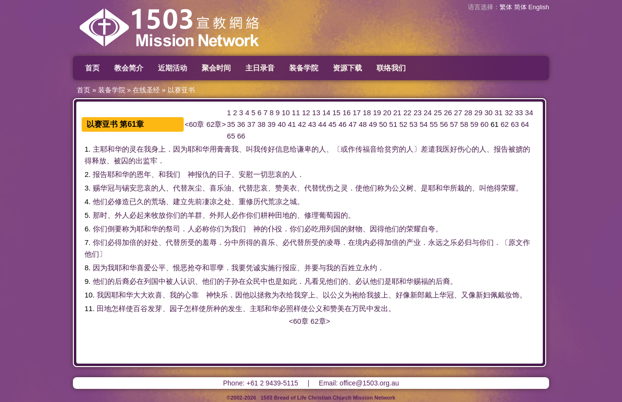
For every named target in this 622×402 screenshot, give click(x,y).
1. (88, 149)
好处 (151, 242)
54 (423, 124)
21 (397, 112)
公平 (158, 267)
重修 (246, 201)
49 (373, 124)
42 (302, 124)
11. (90, 308)
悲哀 (275, 174)
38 (262, 124)
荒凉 (275, 201)
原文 (515, 242)
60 (485, 124)
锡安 (129, 188)
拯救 (264, 295)
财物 (355, 229)
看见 (318, 281)
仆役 (275, 229)
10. (90, 295)
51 (393, 124)
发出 (381, 308)
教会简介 (128, 68)
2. (88, 174)
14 (326, 112)
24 (428, 112)
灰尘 (195, 188)
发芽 (155, 308)
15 (336, 112)
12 (306, 112)
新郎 (417, 295)
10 (286, 112)
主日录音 (260, 68)
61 (494, 124)
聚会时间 (216, 68)
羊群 (195, 215)
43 (312, 124)
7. (88, 242)
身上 (158, 149)
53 (414, 124)
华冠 (107, 188)
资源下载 (347, 68)
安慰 (246, 174)
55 (434, 124)
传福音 (366, 149)
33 (519, 112)
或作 (348, 149)
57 (454, 124)
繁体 (506, 7)
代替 (180, 188)
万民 (359, 308)
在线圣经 (146, 90)
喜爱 (144, 267)
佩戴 (497, 295)
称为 (384, 188)
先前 (195, 201)
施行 (275, 267)
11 (296, 112)
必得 (114, 242)
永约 (370, 267)
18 (367, 112)
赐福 (421, 281)
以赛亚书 (181, 90)
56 (444, 124)
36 (241, 124)
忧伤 (326, 188)
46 (343, 124)
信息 (282, 149)
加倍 (129, 242)
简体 (520, 7)
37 (251, 124)
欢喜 (155, 295)
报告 (501, 149)
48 (363, 124)
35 (231, 124)
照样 (293, 308)
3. (88, 188)
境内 (362, 242)
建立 (180, 201)
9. (88, 281)
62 (505, 124)
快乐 (220, 295)
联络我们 (391, 68)
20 (387, 112)
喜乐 (216, 188)
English (538, 7)
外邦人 (220, 215)
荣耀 (508, 188)
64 (525, 124)
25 (438, 112)
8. (88, 267)
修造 (122, 201)
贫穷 (391, 149)
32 (509, 112)
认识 (187, 281)
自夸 (428, 229)
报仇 (202, 174)
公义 (399, 188)
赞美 (282, 188)
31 (499, 112)
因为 (180, 149)
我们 (173, 174)
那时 (100, 215)
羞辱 (209, 242)
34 (529, 112)
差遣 (428, 149)
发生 (235, 308)
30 (488, 112)
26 (448, 112)
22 (407, 112)
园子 (177, 308)
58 (464, 124)
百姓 (348, 267)
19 (377, 112)
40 (281, 124)
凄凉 (209, 201)
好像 (403, 295)
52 (403, 124)
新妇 (483, 295)
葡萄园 (330, 215)
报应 (289, 267)
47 (352, 124)
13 (316, 112)
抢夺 (195, 267)
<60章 (194, 124)
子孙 (231, 281)
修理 (311, 215)
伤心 (464, 149)
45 (332, 124)
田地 (282, 215)
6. (88, 229)
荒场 (158, 201)
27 (458, 112)
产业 (413, 242)
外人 (122, 215)
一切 (260, 174)
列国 (333, 229)
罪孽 (216, 267)
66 (241, 136)
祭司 (173, 229)
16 (347, 112)
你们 (173, 215)
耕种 (267, 215)
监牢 (150, 161)
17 (357, 112)
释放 (99, 161)
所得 (246, 242)
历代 (260, 201)
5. (88, 215)
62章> (216, 124)
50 (383, 124)
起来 (144, 215)
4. (88, 201)
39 (272, 124)
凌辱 (333, 242)
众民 (253, 281)
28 (468, 112)
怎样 (118, 308)
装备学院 (303, 68)
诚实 (260, 267)
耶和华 (111, 149)
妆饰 (512, 295)
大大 (140, 295)
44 (322, 124)
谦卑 (304, 149)
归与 (472, 242)
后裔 (122, 281)
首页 (92, 68)
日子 (224, 174)
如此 (289, 281)
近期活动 (172, 68)
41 (292, 124)
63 (515, 124)
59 (474, 124)
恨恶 (180, 267)
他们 (370, 188)
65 (231, 136)
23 (418, 112)
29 (478, 112)
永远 (435, 242)
